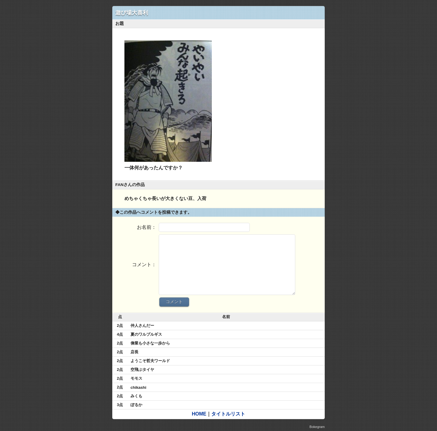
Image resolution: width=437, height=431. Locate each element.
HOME (199, 413)
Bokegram (317, 427)
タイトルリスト (228, 413)
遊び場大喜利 (131, 13)
